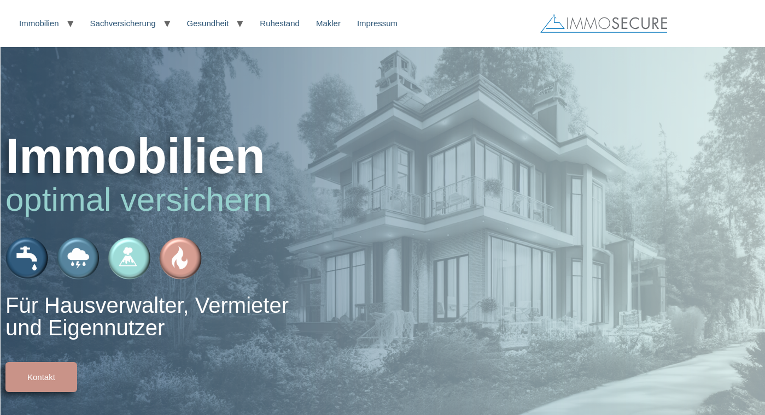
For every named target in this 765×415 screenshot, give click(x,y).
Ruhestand (280, 23)
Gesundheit (208, 23)
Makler (328, 23)
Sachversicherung (123, 23)
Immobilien (39, 23)
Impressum (377, 23)
